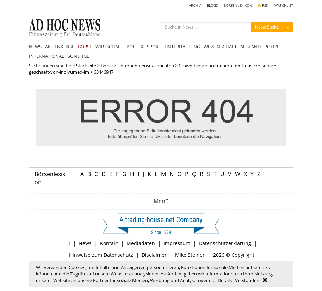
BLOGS (212, 5)
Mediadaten (140, 243)
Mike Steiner (190, 255)
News (85, 243)
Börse (107, 65)
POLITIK (134, 46)
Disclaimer (154, 255)
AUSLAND (250, 46)
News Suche (267, 27)
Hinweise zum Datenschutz (101, 255)
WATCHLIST (283, 5)
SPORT (154, 46)
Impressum (176, 243)
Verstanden (247, 280)
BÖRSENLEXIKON (238, 5)
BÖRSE (85, 46)
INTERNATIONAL (46, 56)
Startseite (86, 65)
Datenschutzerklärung (225, 243)
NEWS (35, 46)
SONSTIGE (78, 56)
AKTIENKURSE (59, 46)
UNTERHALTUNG (182, 46)
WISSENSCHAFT (220, 46)
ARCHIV (195, 5)
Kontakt (109, 243)
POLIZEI (272, 46)
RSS (263, 5)
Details (225, 280)
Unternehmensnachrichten (145, 65)
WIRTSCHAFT (109, 46)
